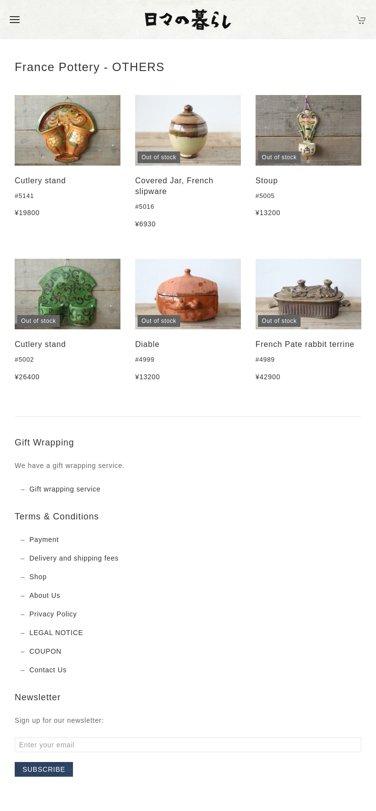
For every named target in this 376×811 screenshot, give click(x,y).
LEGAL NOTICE (56, 633)
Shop (38, 577)
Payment (44, 539)
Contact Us (48, 670)
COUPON (45, 651)
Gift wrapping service (64, 489)
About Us (44, 595)
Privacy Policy (53, 614)
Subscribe (44, 769)
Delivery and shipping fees (73, 558)
